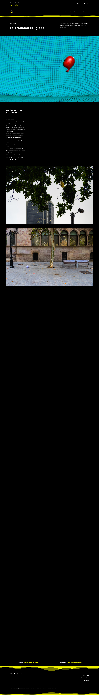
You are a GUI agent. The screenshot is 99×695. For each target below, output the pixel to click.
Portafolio (72, 12)
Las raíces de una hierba (74, 662)
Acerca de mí (82, 12)
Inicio (66, 12)
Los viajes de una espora (31, 662)
